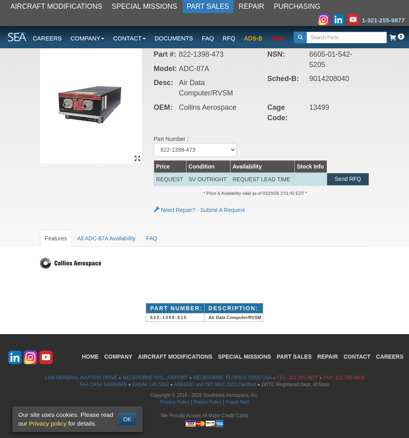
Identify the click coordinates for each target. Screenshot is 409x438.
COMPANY (118, 356)
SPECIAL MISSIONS (144, 6)
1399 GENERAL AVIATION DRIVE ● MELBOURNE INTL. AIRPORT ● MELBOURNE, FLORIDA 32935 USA (158, 378)
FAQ (208, 38)
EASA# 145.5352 (151, 384)
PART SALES (208, 6)
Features (56, 238)
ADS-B (253, 38)
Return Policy (208, 402)
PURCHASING (297, 6)
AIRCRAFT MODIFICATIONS (56, 6)
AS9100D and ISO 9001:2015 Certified (215, 384)
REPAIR (251, 6)
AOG (277, 38)
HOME (90, 356)
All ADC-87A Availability (106, 238)
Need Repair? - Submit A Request (199, 210)
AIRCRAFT (175, 356)
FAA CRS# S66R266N (103, 384)
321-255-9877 (303, 378)
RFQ (228, 38)
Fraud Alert (237, 402)
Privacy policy (47, 423)
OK (127, 419)
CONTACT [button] (129, 38)
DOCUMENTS (174, 38)
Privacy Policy (175, 402)
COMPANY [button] (88, 38)
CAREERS (47, 38)
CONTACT (356, 356)
